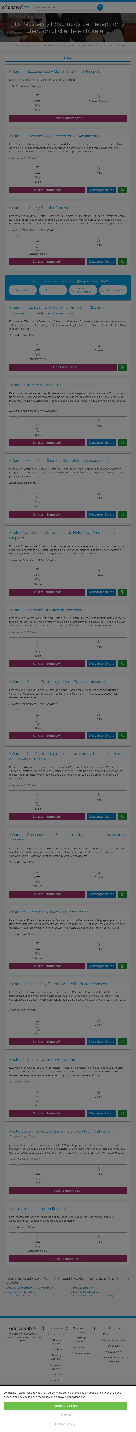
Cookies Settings (65, 1424)
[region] (68, 1408)
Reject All (65, 1415)
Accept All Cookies (65, 1406)
